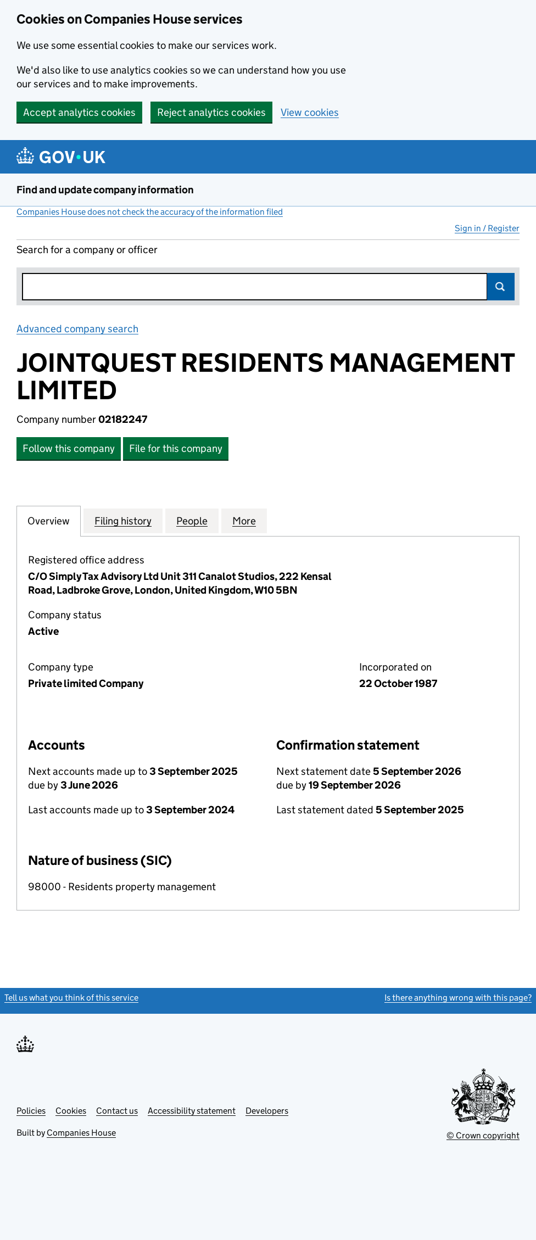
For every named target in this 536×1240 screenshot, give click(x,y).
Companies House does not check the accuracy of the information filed (149, 211)
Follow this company (69, 448)
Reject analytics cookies (211, 112)
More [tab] (244, 520)
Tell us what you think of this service (71, 997)
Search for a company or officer (87, 249)
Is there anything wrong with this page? (458, 997)
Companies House (81, 1132)
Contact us (117, 1110)
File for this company (175, 448)
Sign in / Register (487, 228)
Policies (31, 1110)
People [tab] (192, 520)
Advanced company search (77, 328)
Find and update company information (105, 189)
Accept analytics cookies (79, 112)
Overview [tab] (48, 520)
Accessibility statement (192, 1110)
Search (501, 286)
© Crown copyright (483, 1135)
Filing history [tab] (123, 520)
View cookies (310, 112)
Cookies (70, 1110)
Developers (266, 1110)
